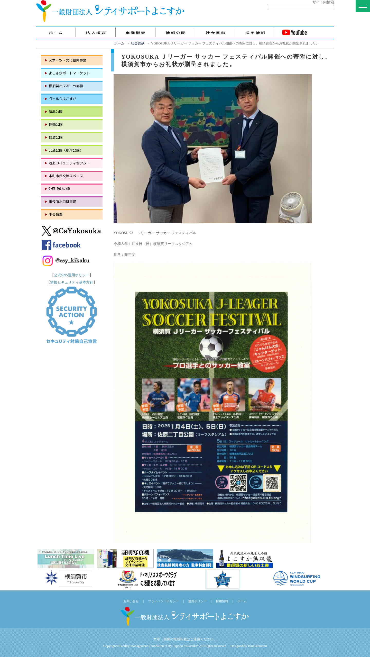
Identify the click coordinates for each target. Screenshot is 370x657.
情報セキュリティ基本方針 (71, 282)
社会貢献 (137, 43)
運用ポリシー (197, 601)
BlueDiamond (257, 646)
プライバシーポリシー (163, 601)
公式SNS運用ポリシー (71, 275)
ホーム (119, 43)
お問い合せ (131, 601)
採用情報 (222, 601)
